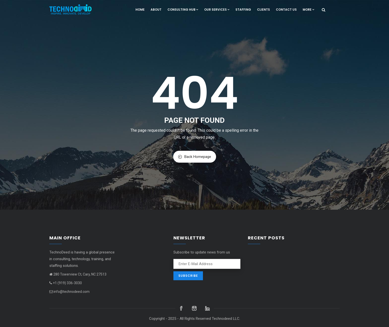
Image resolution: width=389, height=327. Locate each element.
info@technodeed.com (69, 292)
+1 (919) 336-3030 (65, 283)
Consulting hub (182, 9)
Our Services (216, 9)
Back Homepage (194, 156)
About (156, 9)
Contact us (286, 9)
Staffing (243, 9)
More (308, 9)
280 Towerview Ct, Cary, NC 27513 (77, 274)
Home (140, 9)
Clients (263, 9)
